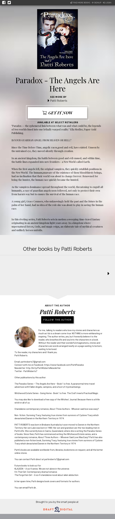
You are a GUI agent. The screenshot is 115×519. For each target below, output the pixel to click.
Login (107, 2)
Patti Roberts (58, 100)
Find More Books (80, 2)
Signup (96, 2)
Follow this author (57, 320)
